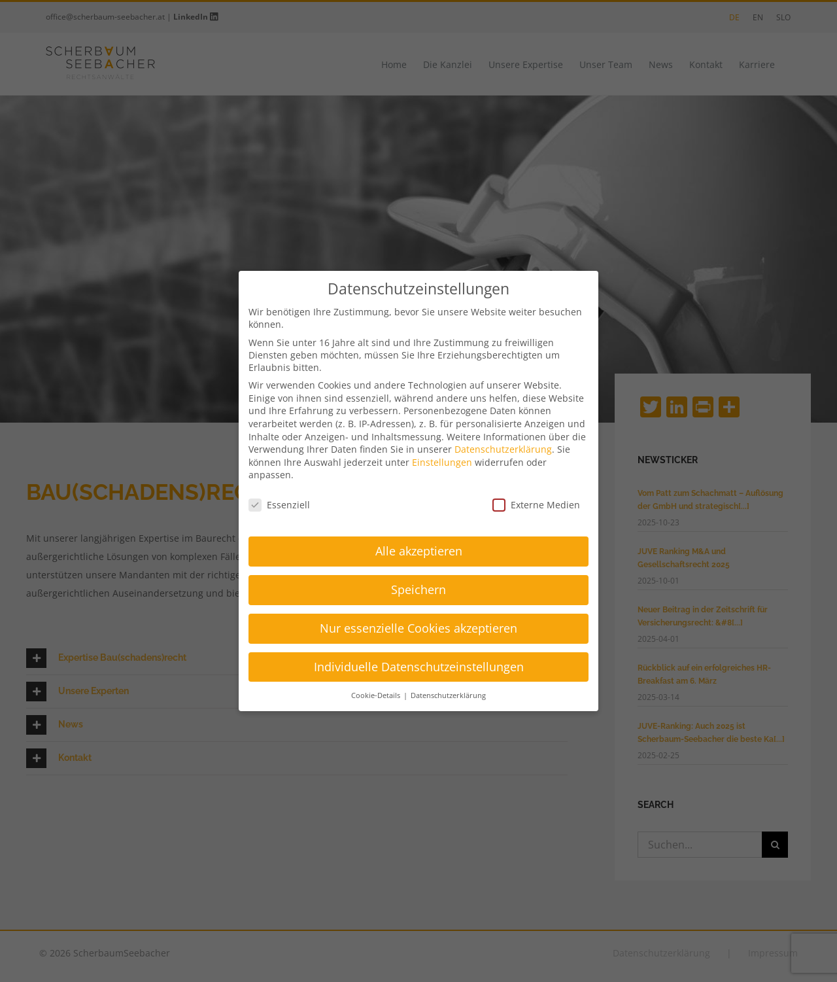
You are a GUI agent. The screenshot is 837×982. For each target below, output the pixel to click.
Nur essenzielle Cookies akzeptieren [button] (418, 628)
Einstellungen (442, 462)
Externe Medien (536, 505)
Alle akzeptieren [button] (418, 551)
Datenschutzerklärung (503, 449)
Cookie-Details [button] (376, 695)
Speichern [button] (418, 589)
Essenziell (279, 505)
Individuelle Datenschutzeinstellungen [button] (419, 667)
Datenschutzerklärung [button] (448, 695)
